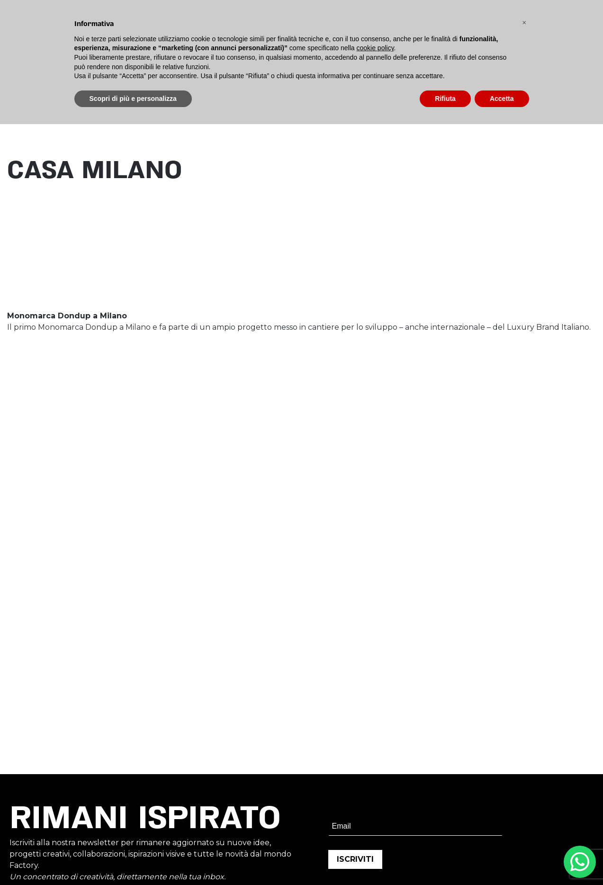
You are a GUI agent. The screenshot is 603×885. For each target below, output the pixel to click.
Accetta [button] (502, 98)
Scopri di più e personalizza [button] (133, 98)
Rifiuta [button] (445, 98)
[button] (524, 22)
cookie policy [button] (375, 48)
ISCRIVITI (355, 859)
